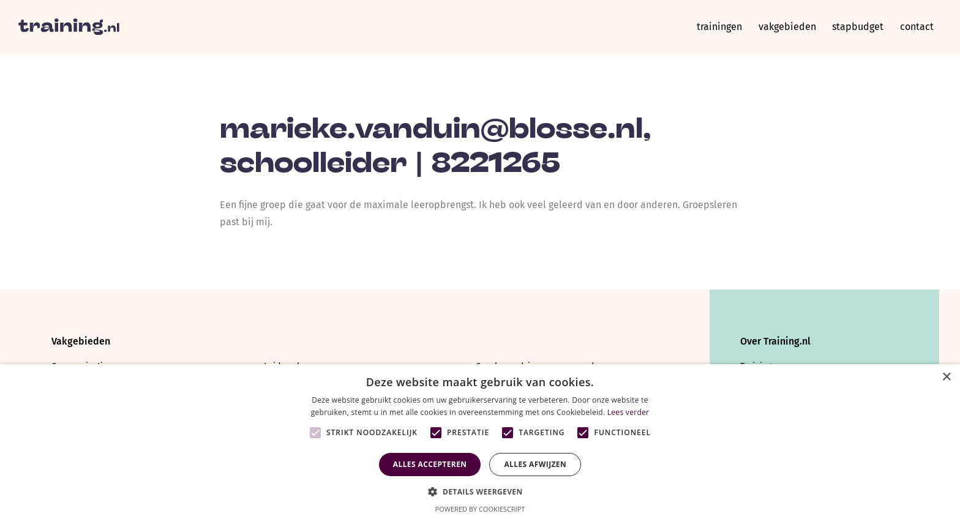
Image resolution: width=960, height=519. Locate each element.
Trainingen (712, 27)
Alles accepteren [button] (430, 464)
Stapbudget (854, 27)
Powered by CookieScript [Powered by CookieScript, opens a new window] (480, 508)
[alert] (480, 441)
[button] (479, 490)
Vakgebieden (782, 27)
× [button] (946, 377)
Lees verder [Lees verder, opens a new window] (628, 412)
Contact (915, 27)
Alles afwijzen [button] (535, 464)
